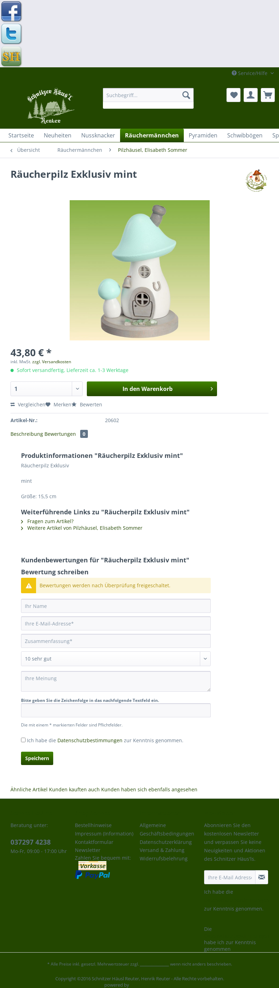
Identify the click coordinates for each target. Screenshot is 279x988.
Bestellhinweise (93, 825)
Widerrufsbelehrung (164, 858)
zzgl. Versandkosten (51, 362)
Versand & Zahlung (162, 850)
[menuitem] (148, 98)
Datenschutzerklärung (166, 842)
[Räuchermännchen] (152, 135)
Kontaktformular (94, 842)
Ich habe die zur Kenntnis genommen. (105, 740)
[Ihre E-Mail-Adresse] (116, 623)
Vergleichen (28, 404)
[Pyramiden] (203, 135)
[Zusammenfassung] (116, 641)
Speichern (37, 758)
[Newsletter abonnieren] (261, 877)
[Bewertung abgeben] (116, 658)
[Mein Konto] (251, 95)
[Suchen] (186, 95)
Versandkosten (154, 964)
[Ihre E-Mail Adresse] (230, 877)
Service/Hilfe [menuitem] (250, 73)
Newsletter (87, 850)
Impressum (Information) (104, 833)
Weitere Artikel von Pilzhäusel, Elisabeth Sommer (81, 528)
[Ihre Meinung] (116, 681)
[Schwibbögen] (244, 135)
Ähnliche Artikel (29, 789)
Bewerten (86, 404)
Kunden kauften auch (74, 789)
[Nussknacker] (98, 135)
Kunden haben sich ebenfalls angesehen (149, 789)
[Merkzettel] (233, 95)
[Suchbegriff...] (148, 95)
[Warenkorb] (268, 95)
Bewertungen (66, 434)
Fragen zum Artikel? (47, 521)
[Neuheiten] (57, 135)
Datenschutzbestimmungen (90, 740)
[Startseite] (21, 135)
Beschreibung (27, 434)
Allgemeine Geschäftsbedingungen (167, 829)
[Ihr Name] (116, 606)
